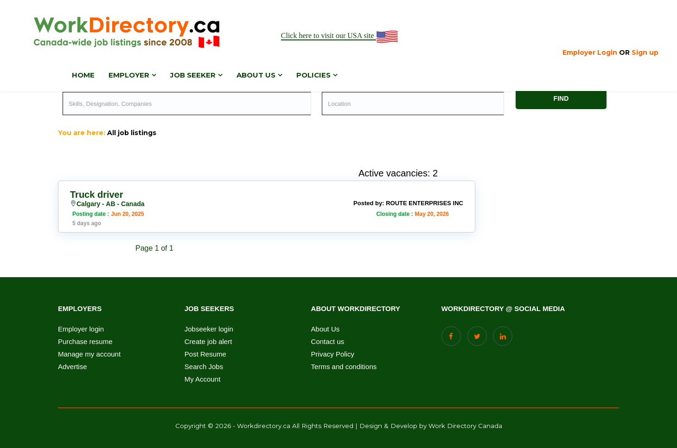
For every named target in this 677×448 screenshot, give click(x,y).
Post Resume (205, 354)
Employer (129, 75)
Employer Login (589, 52)
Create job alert (208, 341)
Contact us (328, 341)
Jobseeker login (209, 329)
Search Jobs (204, 367)
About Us (325, 329)
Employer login (81, 329)
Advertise (72, 367)
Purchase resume (85, 341)
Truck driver (96, 194)
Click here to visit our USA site (340, 36)
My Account (203, 379)
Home (83, 75)
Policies (313, 75)
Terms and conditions (344, 367)
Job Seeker (193, 75)
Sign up (645, 52)
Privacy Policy (332, 354)
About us (255, 75)
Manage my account (89, 354)
